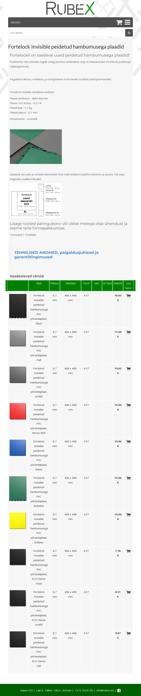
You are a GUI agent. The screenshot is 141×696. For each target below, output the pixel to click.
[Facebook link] (119, 690)
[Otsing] (129, 32)
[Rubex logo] (70, 8)
